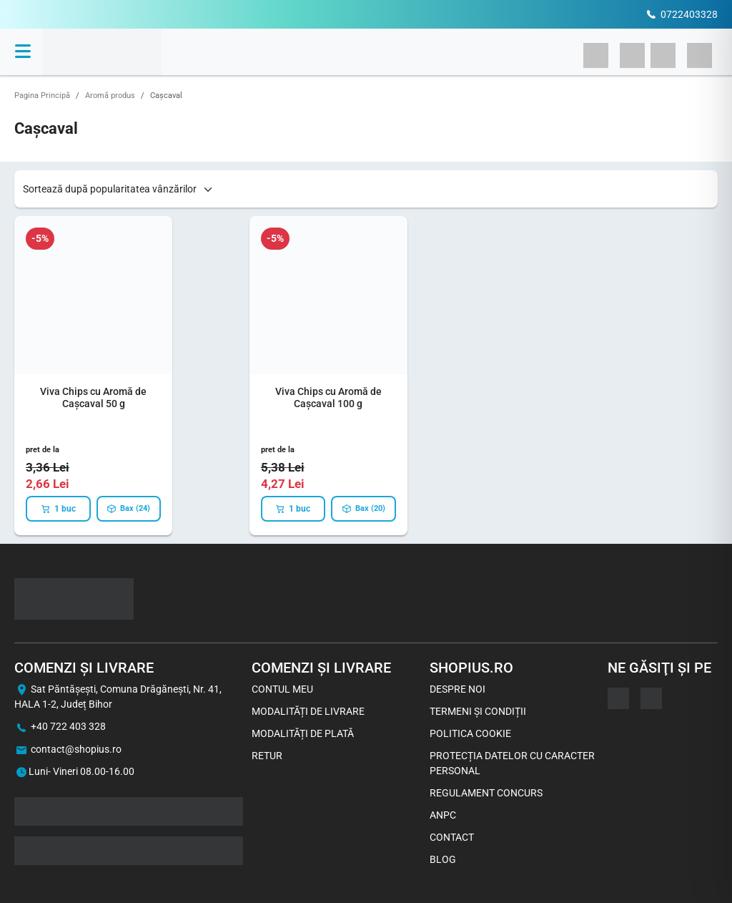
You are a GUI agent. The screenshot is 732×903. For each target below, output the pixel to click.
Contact (452, 837)
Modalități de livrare (308, 711)
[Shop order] (118, 189)
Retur (267, 755)
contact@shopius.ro (76, 749)
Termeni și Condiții (478, 711)
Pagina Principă (42, 95)
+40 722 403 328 (68, 726)
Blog (443, 859)
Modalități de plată (303, 733)
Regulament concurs (486, 793)
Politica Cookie (470, 733)
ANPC (443, 815)
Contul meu (282, 689)
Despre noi (457, 689)
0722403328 (689, 14)
